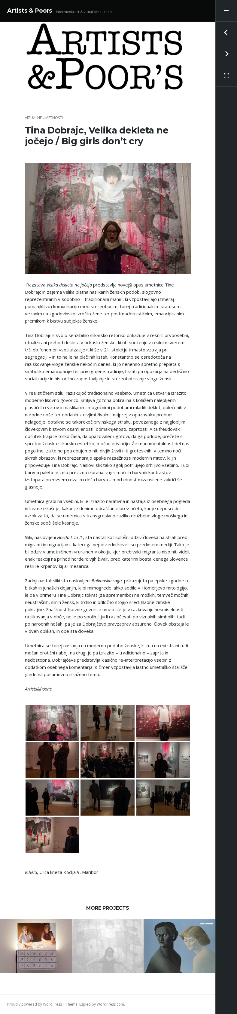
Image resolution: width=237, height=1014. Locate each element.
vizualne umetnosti (44, 117)
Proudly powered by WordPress (34, 1004)
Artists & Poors (29, 10)
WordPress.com (110, 1004)
